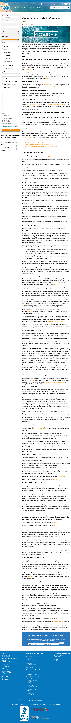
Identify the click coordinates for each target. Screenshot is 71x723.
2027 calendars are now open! (10, 1)
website (61, 194)
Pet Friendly (7, 102)
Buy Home (4, 676)
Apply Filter (11, 129)
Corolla (6, 46)
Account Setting (6, 671)
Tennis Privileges (8, 108)
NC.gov (55, 479)
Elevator (6, 100)
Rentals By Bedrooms (33, 667)
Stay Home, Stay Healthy (40, 428)
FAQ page (43, 195)
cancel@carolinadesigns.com (56, 104)
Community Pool (8, 106)
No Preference (8, 68)
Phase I (47, 170)
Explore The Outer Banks (36, 7)
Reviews (4, 663)
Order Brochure (6, 661)
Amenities (5, 91)
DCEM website (61, 476)
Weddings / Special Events (34, 674)
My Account (56, 4)
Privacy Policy (5, 679)
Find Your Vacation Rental (35, 653)
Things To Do (27, 69)
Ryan (25, 21)
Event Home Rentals (33, 670)
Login (3, 668)
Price (3, 30)
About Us (4, 660)
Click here (48, 604)
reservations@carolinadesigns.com (54, 382)
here (47, 78)
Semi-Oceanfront (9, 75)
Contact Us (5, 664)
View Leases (5, 674)
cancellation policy (48, 84)
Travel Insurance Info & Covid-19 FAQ (35, 143)
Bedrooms (5, 36)
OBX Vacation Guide (59, 658)
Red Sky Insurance (56, 86)
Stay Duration (5, 25)
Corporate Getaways (33, 673)
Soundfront (7, 87)
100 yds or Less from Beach (11, 78)
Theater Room (8, 110)
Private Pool (7, 94)
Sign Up (3, 150)
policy (49, 369)
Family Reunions (31, 672)
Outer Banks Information (61, 653)
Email (2, 144)
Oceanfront (7, 72)
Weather (56, 661)
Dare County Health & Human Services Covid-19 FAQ (39, 144)
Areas (4, 43)
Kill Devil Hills (7, 52)
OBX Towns (57, 657)
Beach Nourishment (59, 655)
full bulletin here (49, 157)
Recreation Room (31, 696)
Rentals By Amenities (33, 677)
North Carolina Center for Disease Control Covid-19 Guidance (41, 146)
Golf (28, 692)
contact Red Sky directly (62, 415)
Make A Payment (6, 672)
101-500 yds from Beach (10, 81)
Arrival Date (5, 15)
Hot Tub (6, 98)
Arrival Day (5, 20)
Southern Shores (8, 61)
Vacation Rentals (32, 656)
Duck (5, 49)
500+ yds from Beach (10, 84)
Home (23, 15)
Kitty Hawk (7, 55)
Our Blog (56, 659)
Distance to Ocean (7, 65)
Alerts (28, 15)
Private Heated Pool (9, 96)
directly (24, 223)
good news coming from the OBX (56, 321)
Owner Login (5, 670)
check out (32, 380)
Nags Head (7, 58)
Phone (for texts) (5, 147)
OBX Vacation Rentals (20, 7)
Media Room (7, 112)
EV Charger (7, 104)
